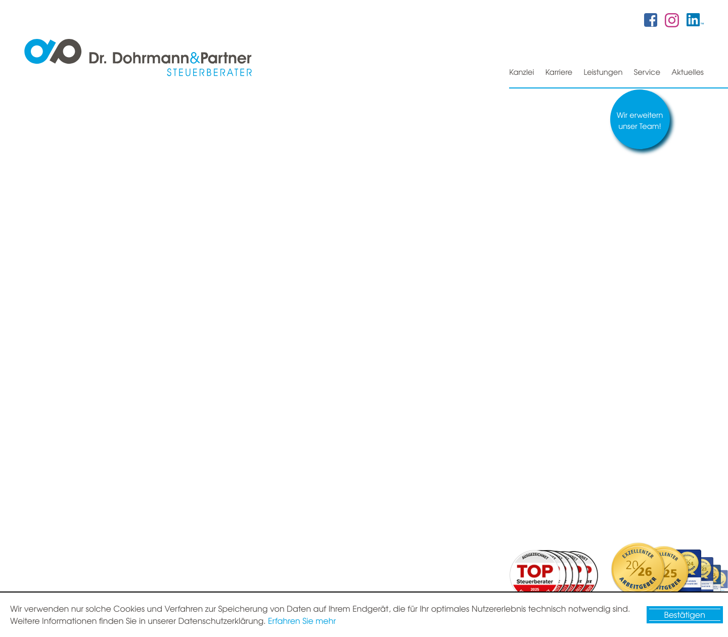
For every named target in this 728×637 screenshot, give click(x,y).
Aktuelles (687, 71)
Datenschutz (636, 580)
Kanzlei (520, 71)
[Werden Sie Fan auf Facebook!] (650, 19)
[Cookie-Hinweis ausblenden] (685, 614)
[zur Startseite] (138, 58)
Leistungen (602, 71)
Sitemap (593, 580)
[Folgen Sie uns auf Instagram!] (672, 19)
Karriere (557, 71)
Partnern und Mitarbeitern (338, 391)
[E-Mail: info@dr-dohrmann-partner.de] (447, 542)
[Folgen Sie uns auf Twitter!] (695, 19)
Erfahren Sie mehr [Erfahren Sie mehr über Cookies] (302, 621)
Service (646, 71)
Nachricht (526, 391)
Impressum (684, 580)
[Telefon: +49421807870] (454, 516)
